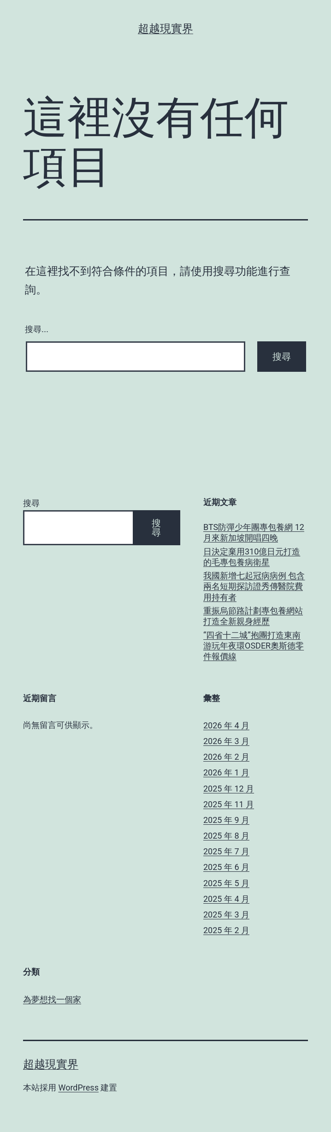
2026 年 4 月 (226, 725)
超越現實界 (165, 28)
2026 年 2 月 (226, 757)
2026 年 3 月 (226, 741)
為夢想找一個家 (52, 999)
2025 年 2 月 (226, 930)
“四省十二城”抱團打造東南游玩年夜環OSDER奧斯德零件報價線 (253, 645)
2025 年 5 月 (226, 883)
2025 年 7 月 (226, 851)
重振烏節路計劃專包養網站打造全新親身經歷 (253, 616)
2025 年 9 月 (226, 820)
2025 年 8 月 (226, 835)
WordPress (78, 1087)
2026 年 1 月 (226, 772)
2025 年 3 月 (226, 914)
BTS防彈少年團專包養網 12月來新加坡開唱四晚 (253, 532)
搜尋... (36, 329)
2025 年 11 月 (228, 804)
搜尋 (31, 503)
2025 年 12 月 (228, 788)
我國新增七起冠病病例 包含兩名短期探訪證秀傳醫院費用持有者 (254, 586)
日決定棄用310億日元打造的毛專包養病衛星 (251, 557)
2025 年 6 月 (226, 867)
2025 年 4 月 (226, 899)
